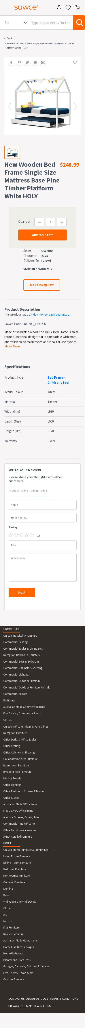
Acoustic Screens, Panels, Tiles (21, 817)
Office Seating (11, 746)
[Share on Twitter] (26, 62)
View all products (36, 269)
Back (9, 38)
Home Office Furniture (16, 876)
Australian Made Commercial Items (24, 707)
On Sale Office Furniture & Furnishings (25, 726)
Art (5, 914)
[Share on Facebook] (10, 62)
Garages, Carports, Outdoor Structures (26, 966)
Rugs (6, 895)
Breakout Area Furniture (17, 772)
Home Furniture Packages (18, 947)
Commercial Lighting (15, 674)
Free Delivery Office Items (18, 811)
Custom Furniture (13, 979)
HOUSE (7, 843)
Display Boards (12, 778)
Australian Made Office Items (20, 804)
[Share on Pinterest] (18, 62)
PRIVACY (13, 1006)
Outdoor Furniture (14, 882)
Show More (12, 346)
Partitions (9, 700)
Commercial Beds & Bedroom (21, 661)
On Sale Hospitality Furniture (20, 636)
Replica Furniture (13, 934)
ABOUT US (33, 999)
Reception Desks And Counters (21, 655)
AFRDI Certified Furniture (17, 836)
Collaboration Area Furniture (20, 759)
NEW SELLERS (42, 1006)
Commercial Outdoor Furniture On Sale (26, 687)
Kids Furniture (11, 927)
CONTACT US (16, 999)
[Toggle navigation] (5, 8)
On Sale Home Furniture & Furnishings (25, 850)
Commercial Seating (15, 642)
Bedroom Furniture (14, 869)
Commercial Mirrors (15, 694)
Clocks (7, 908)
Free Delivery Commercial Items (22, 713)
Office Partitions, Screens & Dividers (24, 791)
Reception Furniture (15, 733)
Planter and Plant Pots (16, 960)
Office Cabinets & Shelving (19, 752)
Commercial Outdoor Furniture (21, 681)
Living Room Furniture (16, 856)
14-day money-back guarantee (49, 314)
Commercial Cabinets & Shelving (22, 668)
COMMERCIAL (11, 629)
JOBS (44, 999)
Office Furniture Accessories (19, 830)
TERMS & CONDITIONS (64, 999)
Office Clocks (11, 798)
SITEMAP (26, 1006)
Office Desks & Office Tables (19, 739)
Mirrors (7, 921)
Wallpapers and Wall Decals (19, 901)
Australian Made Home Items (20, 940)
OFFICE (7, 720)
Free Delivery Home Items (18, 973)
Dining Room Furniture (17, 863)
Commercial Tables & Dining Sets (23, 648)
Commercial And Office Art (19, 824)
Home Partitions (13, 953)
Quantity (24, 221)
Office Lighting (12, 785)
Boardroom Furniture (16, 765)
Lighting (8, 889)
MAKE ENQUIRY (42, 285)
